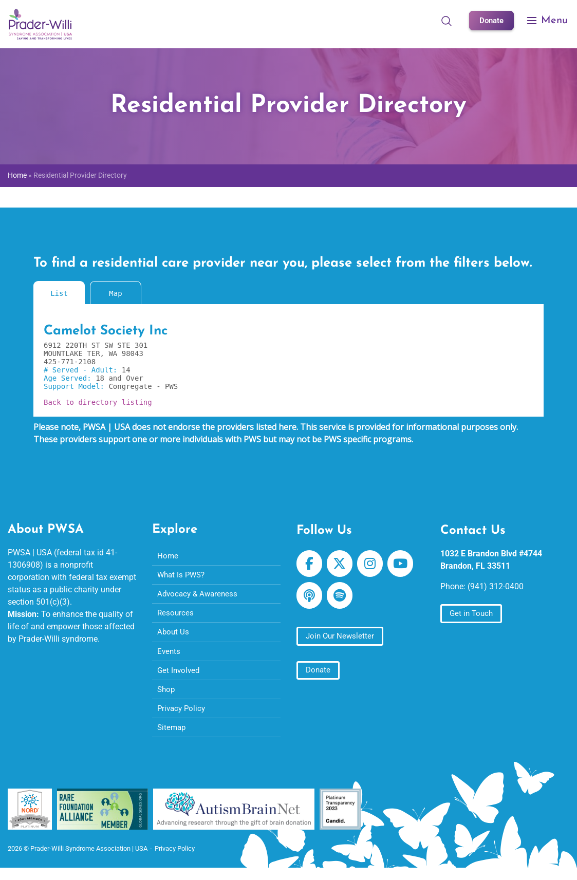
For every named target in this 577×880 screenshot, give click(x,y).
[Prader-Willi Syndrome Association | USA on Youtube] (406, 565)
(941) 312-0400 (496, 586)
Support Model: (76, 386)
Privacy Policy (182, 716)
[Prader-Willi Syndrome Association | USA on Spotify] (342, 599)
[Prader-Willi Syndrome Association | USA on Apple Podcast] (310, 599)
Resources (176, 616)
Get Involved (179, 676)
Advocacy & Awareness (199, 596)
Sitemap (172, 736)
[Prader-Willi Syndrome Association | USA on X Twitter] (342, 565)
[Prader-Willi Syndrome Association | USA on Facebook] (310, 565)
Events (169, 656)
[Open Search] (444, 20)
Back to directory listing (98, 402)
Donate (490, 20)
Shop (166, 696)
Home (17, 175)
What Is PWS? (182, 576)
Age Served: (70, 378)
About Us (173, 636)
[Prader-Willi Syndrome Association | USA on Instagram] (373, 565)
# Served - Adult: (83, 370)
